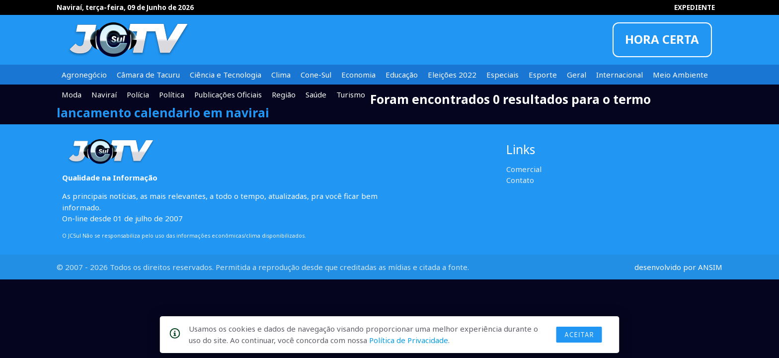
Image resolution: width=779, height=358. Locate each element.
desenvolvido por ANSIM (678, 267)
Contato (520, 180)
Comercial (524, 169)
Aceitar (579, 334)
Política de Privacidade (408, 340)
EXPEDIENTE (694, 7)
